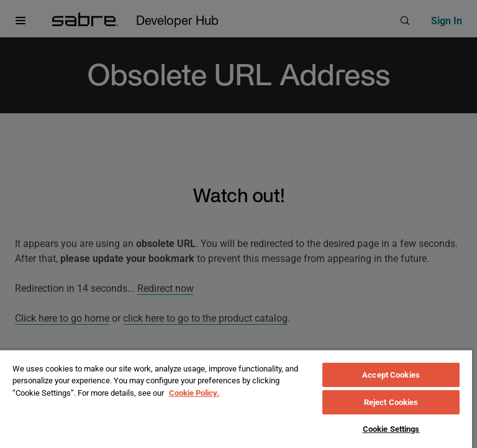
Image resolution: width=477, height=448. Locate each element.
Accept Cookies (391, 375)
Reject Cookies (391, 402)
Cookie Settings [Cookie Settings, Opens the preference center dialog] (391, 429)
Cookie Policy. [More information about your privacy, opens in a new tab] (194, 393)
